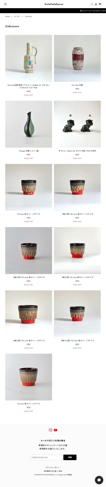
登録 (70, 457)
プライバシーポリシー (53, 468)
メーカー (17, 17)
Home (7, 17)
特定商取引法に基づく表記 (53, 471)
